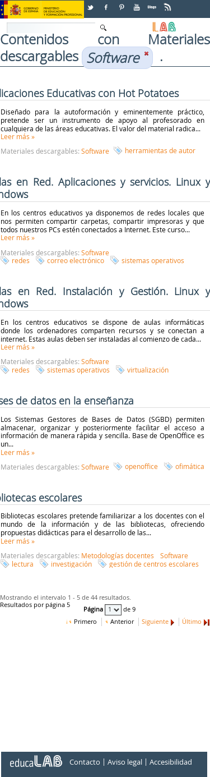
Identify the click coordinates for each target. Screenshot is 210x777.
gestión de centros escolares (154, 563)
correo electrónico (75, 260)
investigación (71, 563)
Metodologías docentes (117, 555)
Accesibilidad (171, 762)
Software (95, 150)
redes (21, 260)
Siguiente (155, 622)
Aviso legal (125, 762)
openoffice (141, 466)
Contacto (84, 762)
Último (192, 622)
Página (94, 609)
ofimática (189, 466)
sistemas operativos (153, 260)
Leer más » (18, 136)
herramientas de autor (160, 150)
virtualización (148, 369)
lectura (23, 563)
